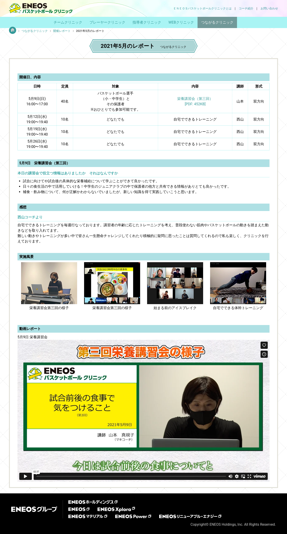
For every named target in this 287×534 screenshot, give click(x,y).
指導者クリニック (147, 22)
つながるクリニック (217, 22)
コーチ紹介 (246, 8)
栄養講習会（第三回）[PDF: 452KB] (195, 101)
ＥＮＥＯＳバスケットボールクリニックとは (202, 8)
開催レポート (62, 31)
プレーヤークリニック (107, 22)
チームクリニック (68, 22)
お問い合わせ (269, 8)
